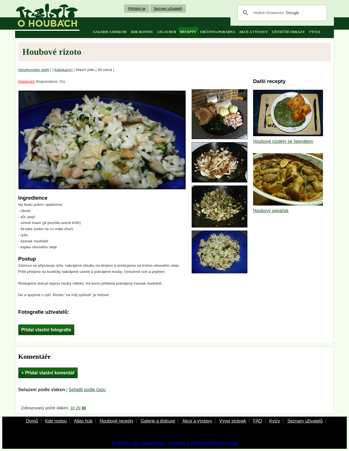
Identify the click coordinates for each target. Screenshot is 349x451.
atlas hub (166, 32)
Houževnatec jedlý (33, 70)
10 (72, 408)
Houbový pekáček (271, 210)
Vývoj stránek (232, 421)
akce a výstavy (253, 32)
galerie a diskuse (110, 32)
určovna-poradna (217, 32)
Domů (32, 421)
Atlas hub (83, 421)
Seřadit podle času (87, 389)
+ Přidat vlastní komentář (48, 372)
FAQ (257, 421)
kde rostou (142, 32)
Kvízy (274, 421)
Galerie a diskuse (158, 421)
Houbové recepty (116, 421)
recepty (188, 32)
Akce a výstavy (197, 421)
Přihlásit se (136, 8)
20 (78, 408)
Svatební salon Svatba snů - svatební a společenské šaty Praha (174, 443)
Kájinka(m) (64, 70)
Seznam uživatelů (168, 8)
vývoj (314, 32)
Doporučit (26, 81)
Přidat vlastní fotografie (46, 329)
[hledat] (281, 13)
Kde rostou (56, 421)
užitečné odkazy (288, 32)
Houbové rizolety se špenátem (283, 141)
